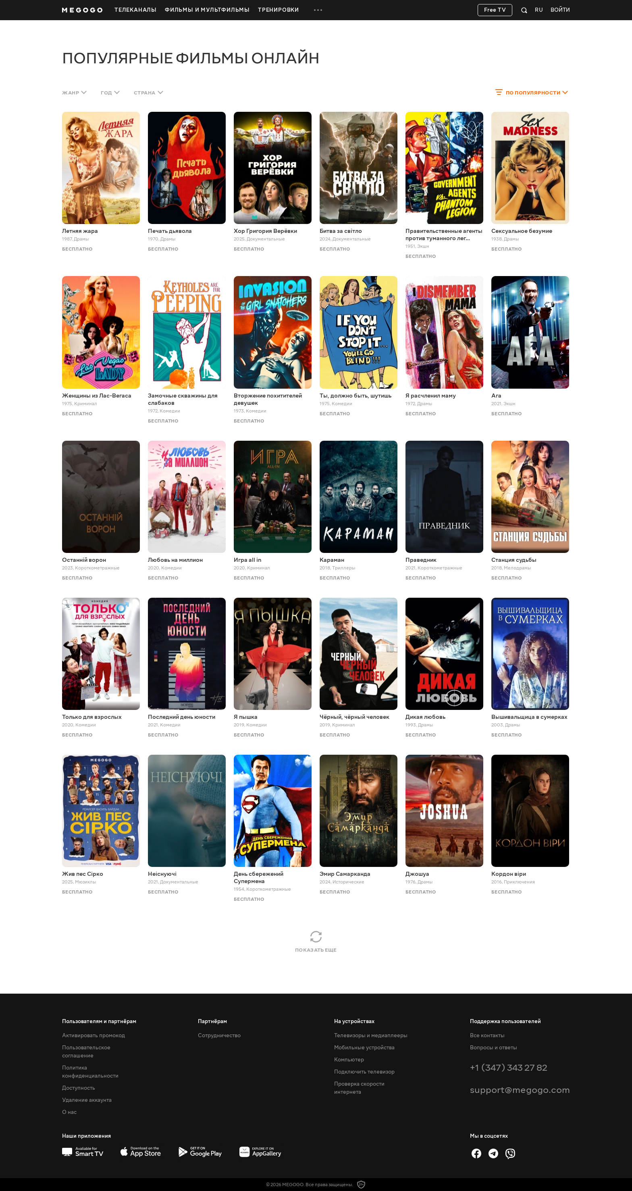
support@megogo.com (520, 1090)
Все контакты (487, 1035)
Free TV (495, 10)
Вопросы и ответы (493, 1047)
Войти (560, 10)
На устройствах (354, 1021)
